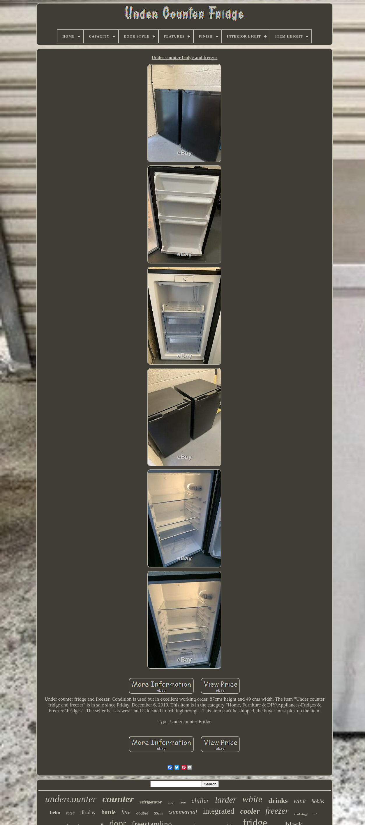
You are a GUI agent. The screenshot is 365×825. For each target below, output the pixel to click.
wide (170, 803)
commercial (182, 811)
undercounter (71, 799)
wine (300, 800)
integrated (218, 811)
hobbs (317, 801)
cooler (250, 811)
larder (226, 799)
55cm (158, 813)
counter (118, 799)
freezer (276, 810)
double (142, 813)
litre (126, 812)
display (88, 812)
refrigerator (151, 802)
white (252, 799)
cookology (301, 814)
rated (70, 813)
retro (316, 814)
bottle (108, 812)
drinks (278, 800)
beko (55, 812)
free (182, 802)
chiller (200, 800)
